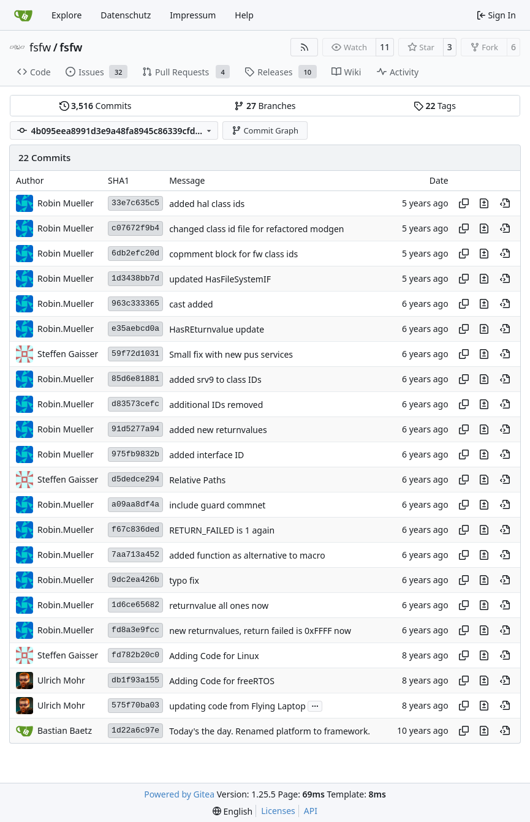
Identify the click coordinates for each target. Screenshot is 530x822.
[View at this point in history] (505, 203)
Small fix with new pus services (231, 354)
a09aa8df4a (135, 504)
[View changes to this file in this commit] (484, 203)
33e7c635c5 (135, 203)
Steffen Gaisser (67, 354)
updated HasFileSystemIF (220, 279)
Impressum (193, 15)
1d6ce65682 (135, 604)
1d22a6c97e (135, 730)
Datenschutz (125, 15)
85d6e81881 (135, 378)
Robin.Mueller (65, 303)
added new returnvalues (218, 430)
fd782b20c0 (135, 655)
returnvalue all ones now (218, 605)
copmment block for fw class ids (233, 254)
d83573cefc (135, 404)
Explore (66, 15)
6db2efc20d (135, 253)
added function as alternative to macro (247, 555)
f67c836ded (135, 529)
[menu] (232, 811)
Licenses (278, 810)
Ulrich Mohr (61, 680)
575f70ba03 (135, 705)
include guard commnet (217, 505)
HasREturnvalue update (216, 329)
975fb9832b (135, 454)
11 (385, 47)
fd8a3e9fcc (135, 630)
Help (244, 15)
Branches (264, 105)
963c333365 (135, 303)
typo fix (184, 580)
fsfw (40, 47)
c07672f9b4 (135, 228)
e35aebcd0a (135, 328)
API (310, 810)
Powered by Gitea (179, 794)
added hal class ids (206, 203)
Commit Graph (265, 130)
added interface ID (206, 455)
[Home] (23, 15)
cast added (191, 304)
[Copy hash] (464, 203)
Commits (95, 105)
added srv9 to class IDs (215, 379)
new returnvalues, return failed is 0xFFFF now (260, 630)
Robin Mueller (65, 203)
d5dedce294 (135, 479)
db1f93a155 (135, 680)
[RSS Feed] (304, 47)
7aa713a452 (135, 554)
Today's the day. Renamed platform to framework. (269, 731)
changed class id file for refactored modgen (256, 229)
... (315, 705)
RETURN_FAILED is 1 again (221, 530)
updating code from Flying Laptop (237, 706)
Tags (435, 105)
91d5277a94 (135, 429)
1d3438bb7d (135, 278)
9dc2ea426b (135, 579)
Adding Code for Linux (214, 656)
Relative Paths (197, 480)
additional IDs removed (216, 404)
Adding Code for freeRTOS (221, 681)
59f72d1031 (135, 353)
